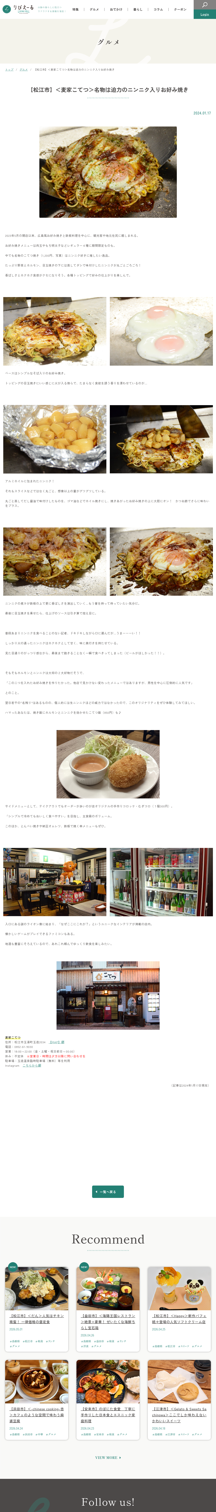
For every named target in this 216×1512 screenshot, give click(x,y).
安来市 (100, 1436)
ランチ (51, 1343)
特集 (76, 9)
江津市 (171, 1436)
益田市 (100, 1343)
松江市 (29, 1343)
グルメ (94, 9)
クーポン (180, 9)
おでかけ (116, 9)
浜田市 (29, 1436)
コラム (158, 9)
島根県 (16, 1343)
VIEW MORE (106, 1459)
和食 (40, 1343)
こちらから (30, 1065)
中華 (40, 1436)
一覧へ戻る (108, 1192)
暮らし (138, 9)
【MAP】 (55, 1042)
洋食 (85, 1348)
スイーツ (184, 1348)
